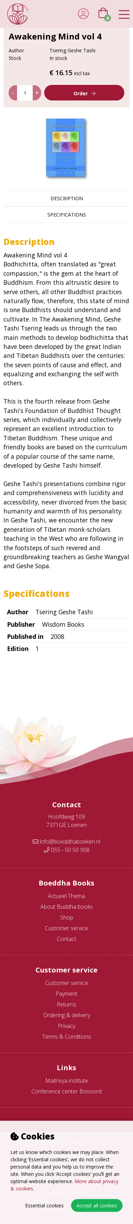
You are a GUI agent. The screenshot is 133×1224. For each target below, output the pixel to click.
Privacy (66, 1026)
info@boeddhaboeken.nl (66, 841)
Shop (66, 917)
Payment (66, 993)
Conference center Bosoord (66, 1091)
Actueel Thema (66, 896)
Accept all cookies (97, 1205)
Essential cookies (44, 1205)
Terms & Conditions (66, 1036)
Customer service (66, 928)
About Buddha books (66, 906)
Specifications (66, 214)
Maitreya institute (66, 1080)
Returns (66, 1004)
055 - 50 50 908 (66, 850)
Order (80, 93)
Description (66, 198)
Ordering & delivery (66, 1015)
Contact (66, 939)
